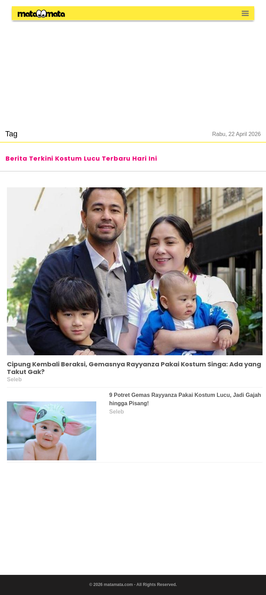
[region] (133, 70)
